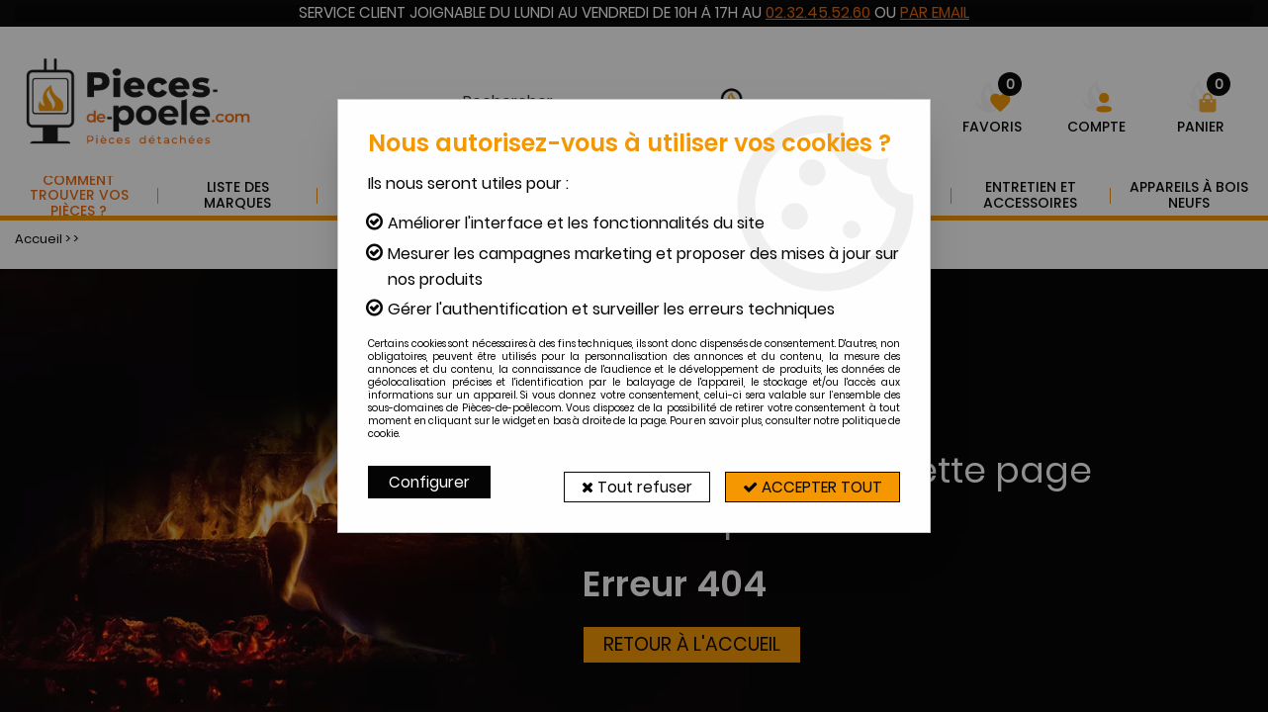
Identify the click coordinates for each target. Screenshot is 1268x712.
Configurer (430, 482)
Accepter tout (807, 482)
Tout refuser (622, 482)
